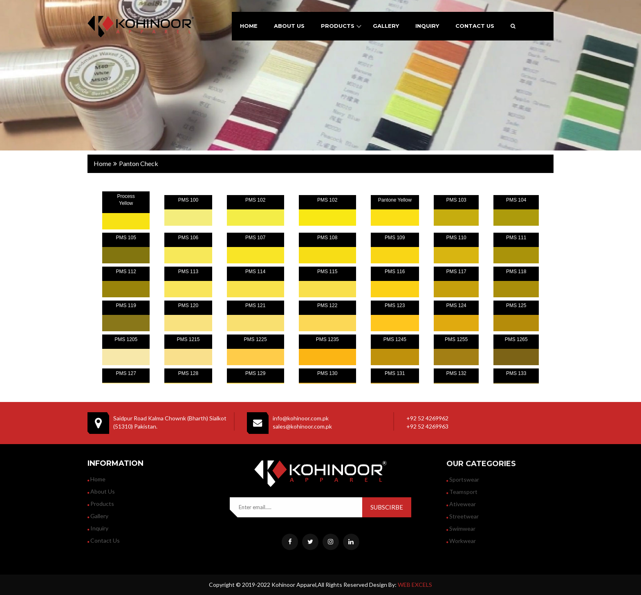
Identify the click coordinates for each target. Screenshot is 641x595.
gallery (386, 25)
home (249, 25)
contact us (474, 25)
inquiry (427, 25)
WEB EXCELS (415, 584)
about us (289, 25)
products (337, 25)
